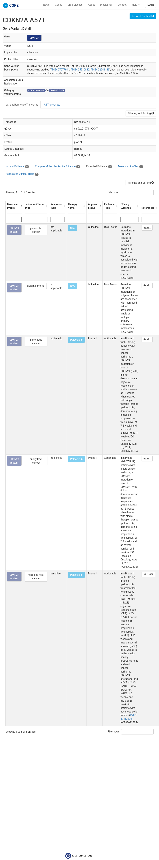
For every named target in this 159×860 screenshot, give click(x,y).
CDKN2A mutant (14, 230)
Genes (58, 4)
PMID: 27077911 (60, 69)
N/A (72, 228)
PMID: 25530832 (80, 69)
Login (150, 4)
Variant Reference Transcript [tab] (22, 104)
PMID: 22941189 (99, 69)
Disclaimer (106, 4)
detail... (147, 228)
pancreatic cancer (36, 230)
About (91, 4)
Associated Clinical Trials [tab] (22, 174)
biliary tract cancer (36, 461)
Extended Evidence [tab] (99, 166)
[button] (21, 206)
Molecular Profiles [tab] (130, 166)
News (46, 4)
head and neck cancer (36, 576)
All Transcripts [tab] (52, 104)
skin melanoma (35, 285)
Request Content (143, 16)
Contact (122, 4)
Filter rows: (114, 192)
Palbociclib (76, 339)
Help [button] (136, 4)
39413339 (148, 574)
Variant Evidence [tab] (17, 166)
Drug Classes (75, 4)
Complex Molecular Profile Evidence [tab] (57, 166)
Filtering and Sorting (141, 113)
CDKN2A (34, 37)
